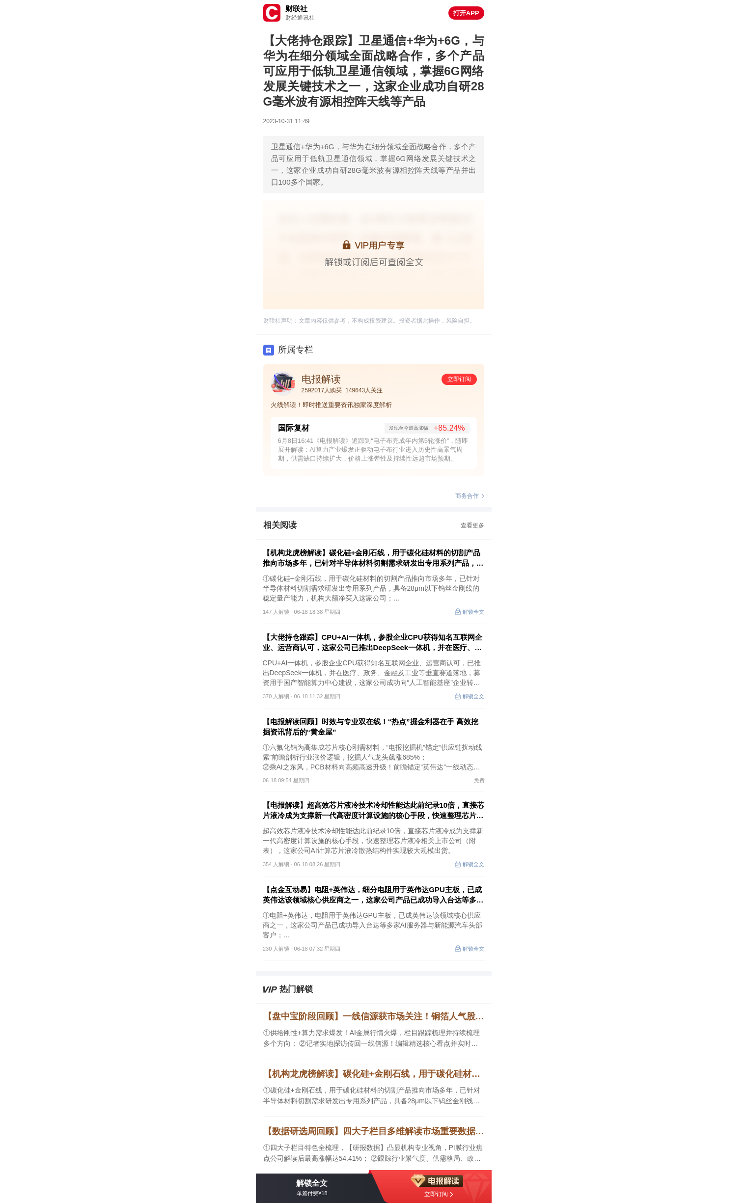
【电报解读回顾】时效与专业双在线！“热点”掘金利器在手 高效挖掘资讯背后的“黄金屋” (370, 726)
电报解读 (321, 379)
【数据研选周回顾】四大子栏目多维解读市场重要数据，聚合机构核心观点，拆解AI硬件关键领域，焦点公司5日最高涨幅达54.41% (373, 1131)
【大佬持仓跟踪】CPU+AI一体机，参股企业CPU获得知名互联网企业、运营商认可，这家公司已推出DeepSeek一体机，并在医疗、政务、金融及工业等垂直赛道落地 (372, 643)
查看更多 (472, 525)
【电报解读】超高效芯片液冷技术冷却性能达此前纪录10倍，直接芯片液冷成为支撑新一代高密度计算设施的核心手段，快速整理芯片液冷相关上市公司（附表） (374, 810)
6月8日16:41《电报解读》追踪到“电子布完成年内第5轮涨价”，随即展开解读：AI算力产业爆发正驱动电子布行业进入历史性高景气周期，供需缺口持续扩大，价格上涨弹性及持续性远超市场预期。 (373, 449)
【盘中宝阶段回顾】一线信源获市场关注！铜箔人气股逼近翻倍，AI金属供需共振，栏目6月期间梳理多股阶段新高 (373, 1016)
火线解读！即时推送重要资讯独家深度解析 (331, 405)
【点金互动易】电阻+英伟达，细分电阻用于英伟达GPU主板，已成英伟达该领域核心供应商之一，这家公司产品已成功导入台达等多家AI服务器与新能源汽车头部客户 (373, 895)
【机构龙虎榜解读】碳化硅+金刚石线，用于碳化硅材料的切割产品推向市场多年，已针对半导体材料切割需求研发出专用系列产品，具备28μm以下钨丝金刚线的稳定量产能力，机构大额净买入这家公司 (373, 558)
